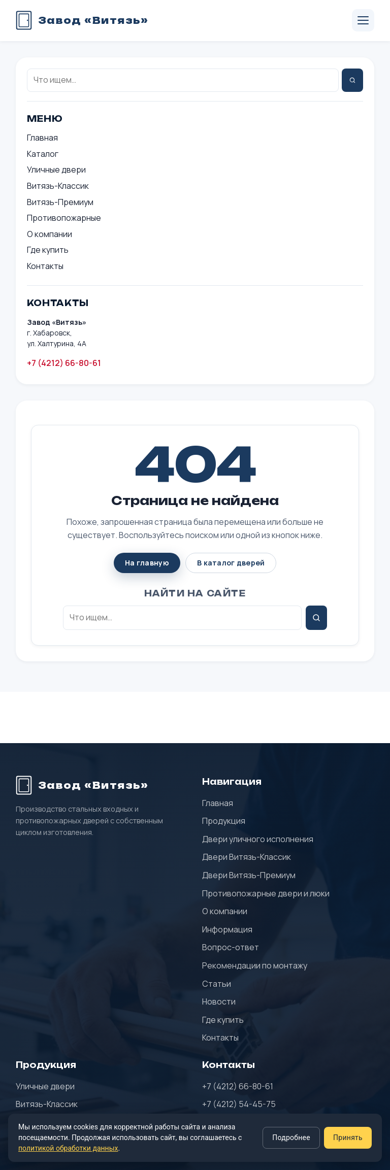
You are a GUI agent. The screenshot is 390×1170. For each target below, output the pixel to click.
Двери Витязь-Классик (246, 856)
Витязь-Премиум (60, 202)
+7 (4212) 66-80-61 (64, 363)
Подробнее (291, 1137)
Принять (348, 1137)
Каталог (42, 153)
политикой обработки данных (68, 1148)
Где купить (48, 249)
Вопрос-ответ (230, 947)
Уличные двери (56, 169)
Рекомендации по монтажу (254, 965)
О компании (49, 234)
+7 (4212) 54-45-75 (239, 1104)
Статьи (216, 983)
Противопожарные (64, 217)
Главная (42, 137)
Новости (219, 1001)
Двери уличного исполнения (257, 839)
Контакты (45, 266)
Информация (227, 929)
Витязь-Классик (58, 185)
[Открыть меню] (363, 20)
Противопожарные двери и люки (266, 893)
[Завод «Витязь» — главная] (82, 20)
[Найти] (352, 80)
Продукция (223, 820)
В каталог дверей (231, 562)
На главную (147, 562)
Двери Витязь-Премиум (249, 875)
